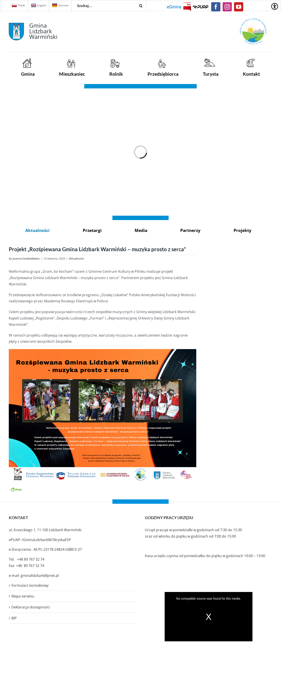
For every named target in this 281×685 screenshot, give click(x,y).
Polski (18, 5)
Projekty (242, 230)
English (38, 5)
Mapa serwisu (22, 596)
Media (141, 230)
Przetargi (92, 230)
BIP (14, 618)
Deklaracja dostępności (30, 607)
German (60, 5)
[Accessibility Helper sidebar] (274, 6)
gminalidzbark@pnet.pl (40, 575)
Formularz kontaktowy (30, 585)
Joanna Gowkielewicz (26, 258)
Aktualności (37, 230)
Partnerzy (190, 230)
